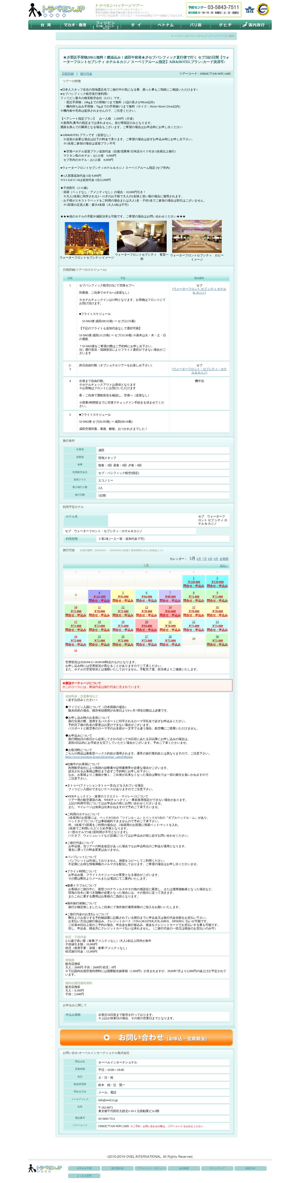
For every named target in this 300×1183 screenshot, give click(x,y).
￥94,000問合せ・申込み (146, 596)
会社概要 (184, 1168)
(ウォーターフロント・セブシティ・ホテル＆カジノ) (199, 370)
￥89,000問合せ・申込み (170, 596)
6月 (199, 559)
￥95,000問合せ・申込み (123, 596)
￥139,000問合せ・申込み (193, 582)
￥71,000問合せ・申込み (193, 596)
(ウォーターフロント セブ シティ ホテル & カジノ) (199, 290)
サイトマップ (217, 1168)
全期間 (224, 559)
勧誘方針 (251, 1168)
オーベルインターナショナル (187, 35)
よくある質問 (84, 1175)
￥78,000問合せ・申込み (99, 611)
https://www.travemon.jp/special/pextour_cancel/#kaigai (99, 757)
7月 (204, 559)
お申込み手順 (84, 1168)
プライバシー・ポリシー (150, 1168)
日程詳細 (68, 73)
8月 (210, 559)
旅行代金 (86, 73)
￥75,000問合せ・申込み (123, 626)
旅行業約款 (117, 1168)
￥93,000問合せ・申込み (170, 611)
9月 (216, 559)
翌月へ (223, 565)
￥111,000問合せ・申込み (99, 596)
